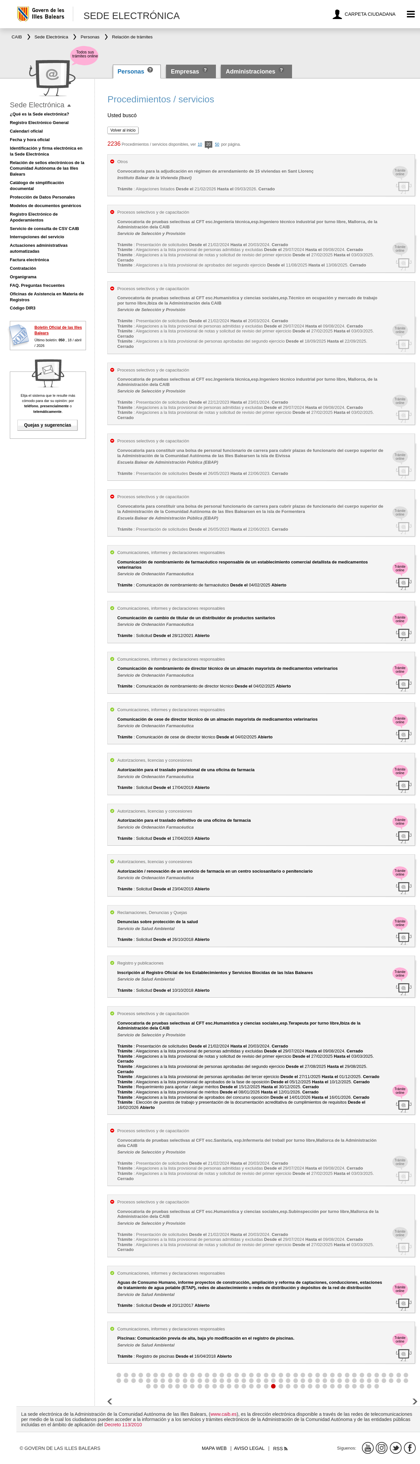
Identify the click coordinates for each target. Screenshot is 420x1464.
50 (217, 144)
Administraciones (250, 71)
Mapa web (214, 1448)
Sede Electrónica (37, 105)
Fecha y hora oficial (30, 139)
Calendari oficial (26, 131)
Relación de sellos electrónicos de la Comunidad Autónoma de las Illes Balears (47, 168)
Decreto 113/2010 (123, 1424)
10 (200, 144)
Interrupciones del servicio (37, 236)
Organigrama (23, 276)
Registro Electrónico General (39, 122)
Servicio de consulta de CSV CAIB (44, 228)
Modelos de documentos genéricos (45, 205)
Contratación (23, 268)
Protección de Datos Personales (42, 197)
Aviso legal (249, 1448)
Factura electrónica (29, 259)
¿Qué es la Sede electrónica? (39, 114)
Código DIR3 (22, 308)
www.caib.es (223, 1414)
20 (208, 145)
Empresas (185, 71)
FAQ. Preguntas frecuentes (37, 285)
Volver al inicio (123, 130)
